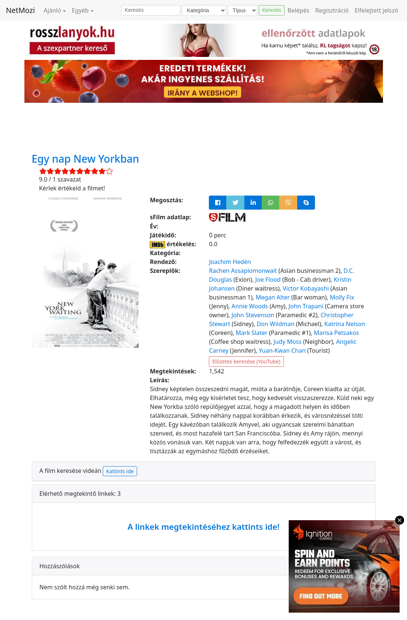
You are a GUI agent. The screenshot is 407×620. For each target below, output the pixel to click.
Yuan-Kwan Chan (282, 350)
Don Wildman (275, 324)
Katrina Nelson (344, 324)
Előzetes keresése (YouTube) (246, 361)
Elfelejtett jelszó (376, 10)
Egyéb (80, 10)
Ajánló (52, 10)
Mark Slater (252, 333)
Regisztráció (332, 10)
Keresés (271, 10)
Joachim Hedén (230, 262)
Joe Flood (268, 279)
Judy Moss (288, 342)
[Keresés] (150, 10)
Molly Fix (342, 297)
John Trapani (306, 306)
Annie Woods (249, 306)
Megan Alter (273, 297)
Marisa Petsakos (336, 333)
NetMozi (20, 10)
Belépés (298, 10)
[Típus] (242, 10)
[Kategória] (204, 10)
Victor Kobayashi (306, 288)
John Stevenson (252, 315)
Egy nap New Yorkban (85, 159)
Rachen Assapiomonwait (243, 271)
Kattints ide (119, 471)
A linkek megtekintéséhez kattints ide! (203, 526)
